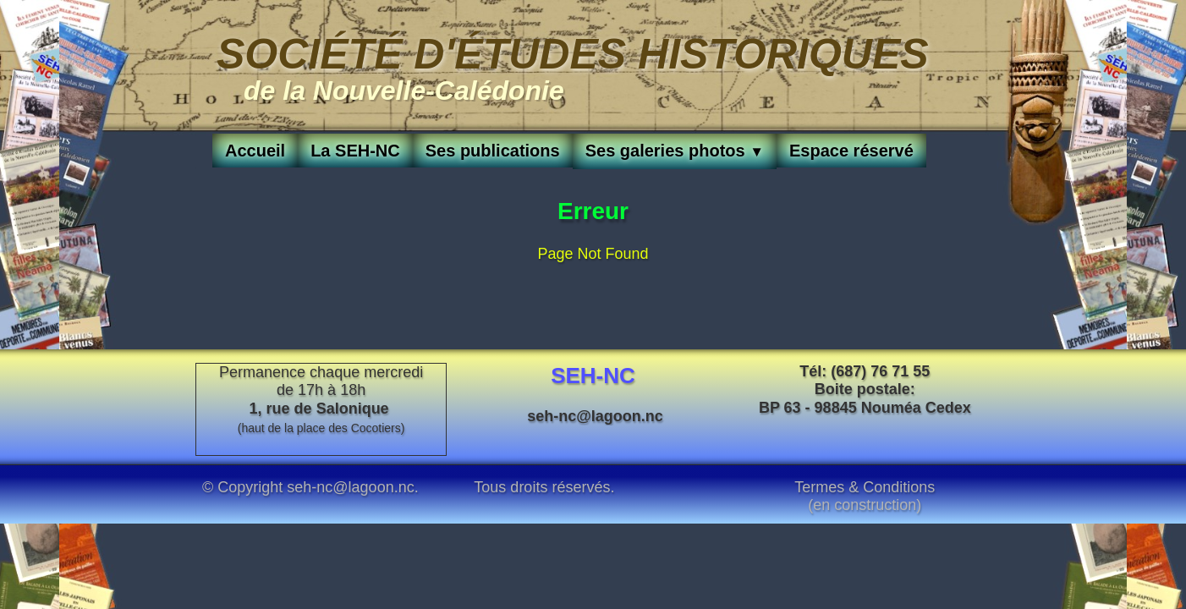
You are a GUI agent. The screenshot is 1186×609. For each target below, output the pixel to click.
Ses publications (493, 150)
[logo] (572, 65)
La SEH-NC (355, 150)
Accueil (255, 150)
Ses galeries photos (674, 150)
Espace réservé (851, 150)
